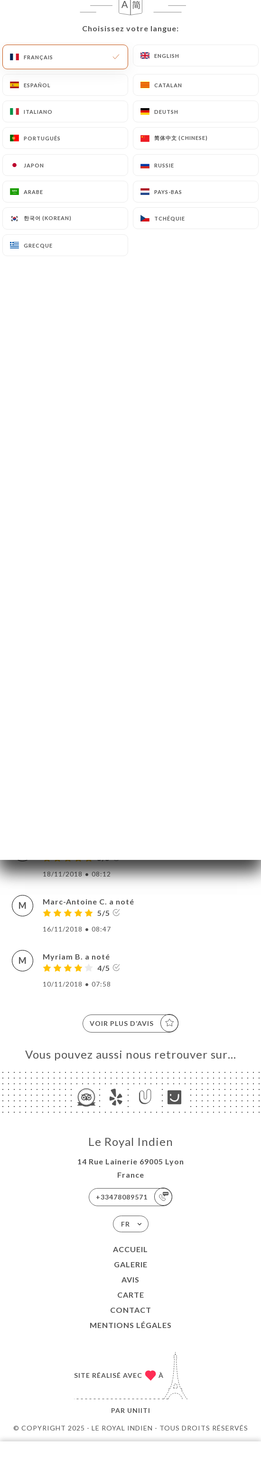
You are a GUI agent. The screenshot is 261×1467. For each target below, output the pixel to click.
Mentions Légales (131, 1324)
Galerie (131, 1264)
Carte (130, 1294)
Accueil (130, 1249)
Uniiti (138, 1410)
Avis (130, 1279)
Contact (130, 1309)
